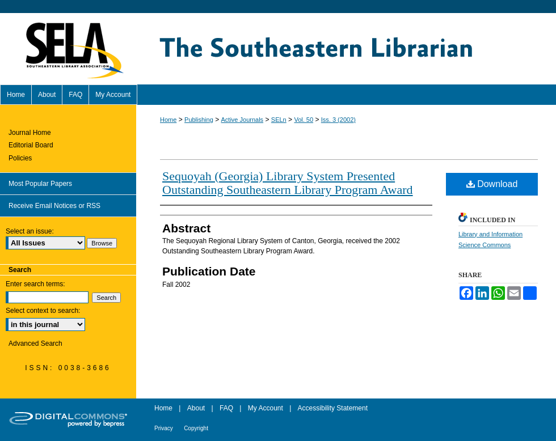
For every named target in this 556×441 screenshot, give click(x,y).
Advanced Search (35, 343)
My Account (265, 408)
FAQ (226, 408)
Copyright (196, 428)
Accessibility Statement (333, 408)
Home (168, 119)
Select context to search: (43, 311)
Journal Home (30, 133)
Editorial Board (31, 145)
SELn (279, 119)
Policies (20, 158)
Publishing (198, 119)
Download (492, 184)
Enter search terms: (35, 284)
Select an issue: (30, 231)
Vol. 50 (303, 119)
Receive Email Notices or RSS (54, 206)
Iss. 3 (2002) (338, 119)
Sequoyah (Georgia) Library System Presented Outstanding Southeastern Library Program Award (287, 183)
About (196, 408)
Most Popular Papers (40, 184)
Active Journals (242, 119)
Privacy (163, 428)
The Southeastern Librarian (346, 48)
